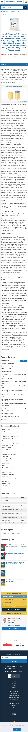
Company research (14, 695)
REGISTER (14, 661)
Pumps (13, 533)
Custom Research (14, 697)
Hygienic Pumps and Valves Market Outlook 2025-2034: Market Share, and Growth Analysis (16, 545)
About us (14, 683)
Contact (14, 705)
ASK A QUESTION (14, 628)
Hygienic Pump (5, 533)
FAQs (14, 707)
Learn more (16, 727)
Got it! (17, 729)
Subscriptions (14, 699)
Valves (18, 533)
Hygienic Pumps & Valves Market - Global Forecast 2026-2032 (15, 554)
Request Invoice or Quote (14, 613)
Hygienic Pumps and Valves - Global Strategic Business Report (16, 580)
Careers (14, 685)
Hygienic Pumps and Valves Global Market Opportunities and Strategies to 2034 (15, 563)
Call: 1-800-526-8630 (14, 625)
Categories (14, 693)
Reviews (14, 687)
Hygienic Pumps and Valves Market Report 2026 (16, 571)
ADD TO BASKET (14, 610)
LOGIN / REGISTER (14, 710)
